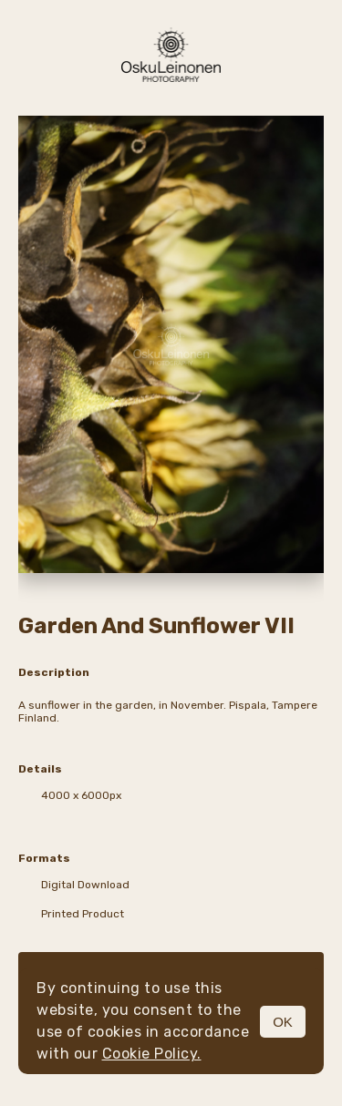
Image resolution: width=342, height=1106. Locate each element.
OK (283, 1021)
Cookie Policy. (152, 1053)
